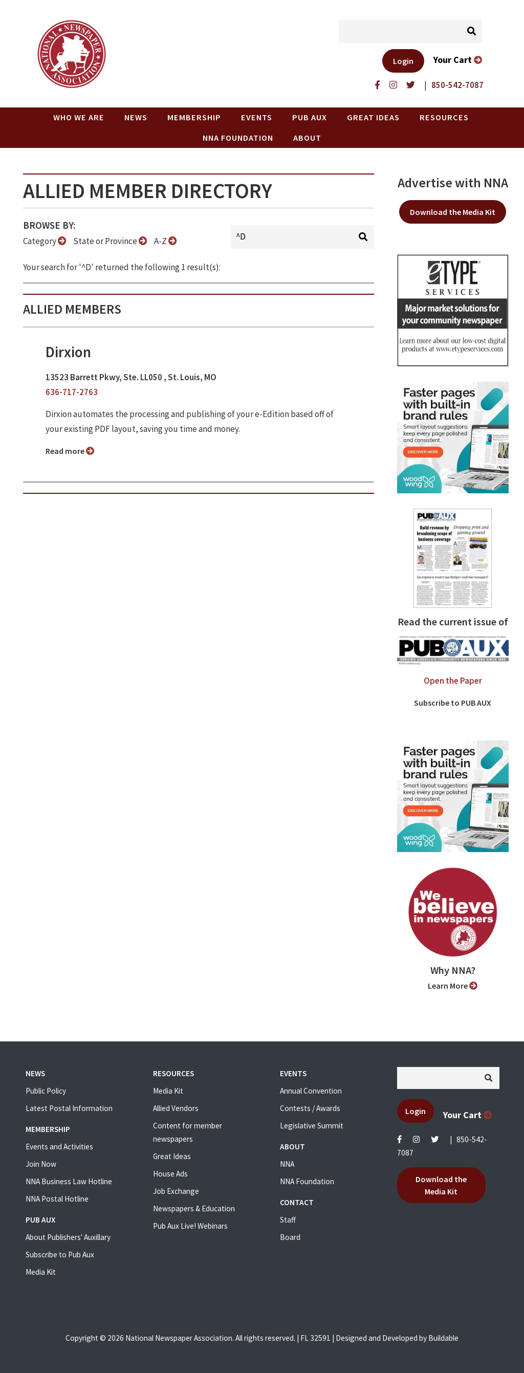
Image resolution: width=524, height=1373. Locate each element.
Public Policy (46, 1091)
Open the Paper (453, 680)
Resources (444, 117)
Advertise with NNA (453, 183)
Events (256, 117)
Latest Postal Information (69, 1108)
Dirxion (68, 352)
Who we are (78, 117)
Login (403, 61)
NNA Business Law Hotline (69, 1181)
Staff (288, 1220)
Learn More (452, 985)
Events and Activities (59, 1146)
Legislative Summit (311, 1125)
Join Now (41, 1164)
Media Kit (41, 1272)
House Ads (170, 1174)
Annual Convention (311, 1091)
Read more (70, 451)
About (307, 138)
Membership (194, 117)
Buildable (443, 1338)
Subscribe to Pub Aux (60, 1254)
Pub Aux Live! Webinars (190, 1226)
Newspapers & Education (194, 1208)
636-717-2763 (72, 392)
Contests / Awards (310, 1108)
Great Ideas (373, 117)
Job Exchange (176, 1191)
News (135, 117)
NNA (287, 1164)
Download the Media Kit (452, 212)
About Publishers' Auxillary (68, 1237)
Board (290, 1237)
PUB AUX (309, 117)
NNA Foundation (238, 138)
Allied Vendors (176, 1108)
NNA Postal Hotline (57, 1199)
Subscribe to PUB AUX (452, 703)
